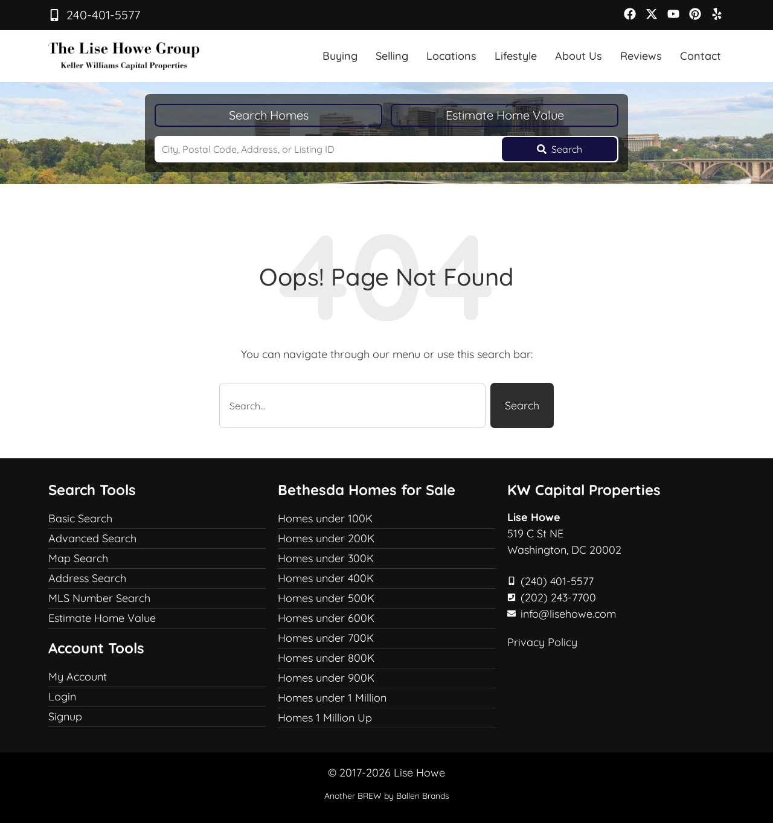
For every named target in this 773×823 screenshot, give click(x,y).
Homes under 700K (326, 638)
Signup (65, 716)
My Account (77, 677)
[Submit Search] (559, 149)
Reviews (641, 56)
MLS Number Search (99, 598)
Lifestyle (516, 56)
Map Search (78, 558)
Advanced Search (92, 538)
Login (62, 696)
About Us (578, 56)
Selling (392, 56)
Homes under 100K (325, 518)
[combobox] (352, 405)
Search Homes (269, 115)
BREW (370, 795)
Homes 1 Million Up (325, 718)
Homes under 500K (326, 598)
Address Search (87, 578)
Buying (340, 56)
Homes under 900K (326, 678)
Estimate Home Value (505, 115)
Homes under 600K (326, 618)
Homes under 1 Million (332, 698)
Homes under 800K (326, 658)
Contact (700, 56)
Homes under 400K (326, 578)
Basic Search (80, 518)
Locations (451, 56)
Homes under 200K (326, 538)
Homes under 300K (326, 558)
